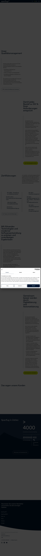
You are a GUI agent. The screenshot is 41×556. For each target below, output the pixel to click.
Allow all (33, 285)
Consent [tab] (7, 272)
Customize (20, 285)
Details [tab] (20, 272)
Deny (7, 285)
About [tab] (34, 272)
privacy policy (36, 281)
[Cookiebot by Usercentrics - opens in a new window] (35, 269)
